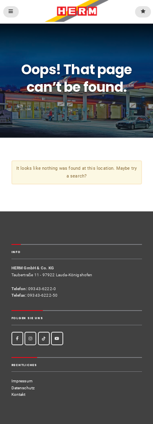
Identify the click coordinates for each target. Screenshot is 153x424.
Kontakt (18, 394)
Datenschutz (23, 388)
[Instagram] (30, 338)
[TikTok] (44, 338)
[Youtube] (57, 338)
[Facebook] (17, 338)
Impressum (22, 381)
